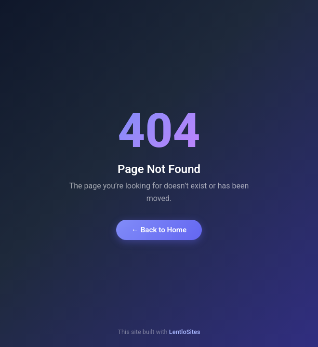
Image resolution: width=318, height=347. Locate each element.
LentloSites (184, 331)
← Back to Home (159, 230)
